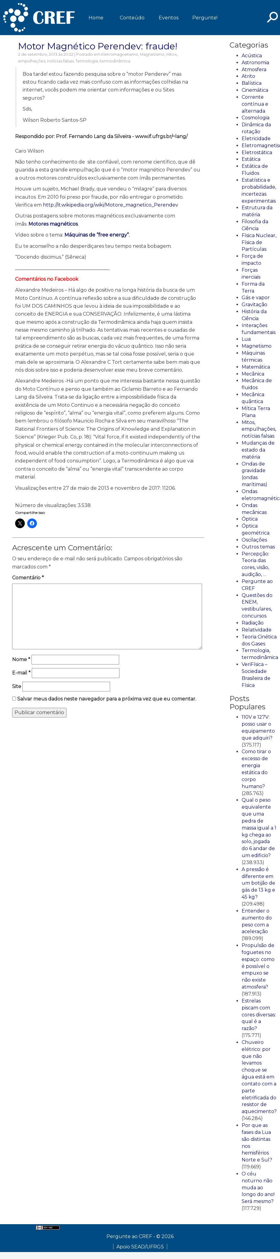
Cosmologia (255, 118)
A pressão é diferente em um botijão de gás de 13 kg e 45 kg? (258, 883)
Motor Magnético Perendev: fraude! (97, 46)
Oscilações (254, 540)
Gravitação (254, 304)
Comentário (28, 578)
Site (16, 686)
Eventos (168, 18)
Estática (251, 159)
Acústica (252, 55)
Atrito (248, 76)
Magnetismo (152, 54)
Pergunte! (204, 18)
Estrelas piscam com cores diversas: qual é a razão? (259, 1014)
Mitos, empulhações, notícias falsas (259, 429)
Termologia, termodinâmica (103, 61)
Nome (21, 659)
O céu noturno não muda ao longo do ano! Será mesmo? (258, 1187)
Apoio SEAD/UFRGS (140, 1247)
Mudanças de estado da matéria (258, 450)
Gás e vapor (256, 297)
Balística (252, 83)
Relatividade (257, 630)
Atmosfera (254, 69)
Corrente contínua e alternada (255, 104)
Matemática (256, 367)
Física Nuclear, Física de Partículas (259, 242)
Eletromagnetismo (119, 54)
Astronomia (255, 62)
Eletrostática (257, 152)
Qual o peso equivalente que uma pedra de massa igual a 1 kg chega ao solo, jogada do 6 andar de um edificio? (259, 827)
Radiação (253, 623)
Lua (246, 339)
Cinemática (255, 90)
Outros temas (258, 547)
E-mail (21, 673)
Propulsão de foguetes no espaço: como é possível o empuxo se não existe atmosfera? (258, 966)
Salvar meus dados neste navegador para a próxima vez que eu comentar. (106, 699)
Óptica (250, 519)
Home (96, 18)
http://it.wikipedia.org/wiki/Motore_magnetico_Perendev (110, 205)
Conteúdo (132, 18)
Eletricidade (256, 138)
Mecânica (253, 374)
